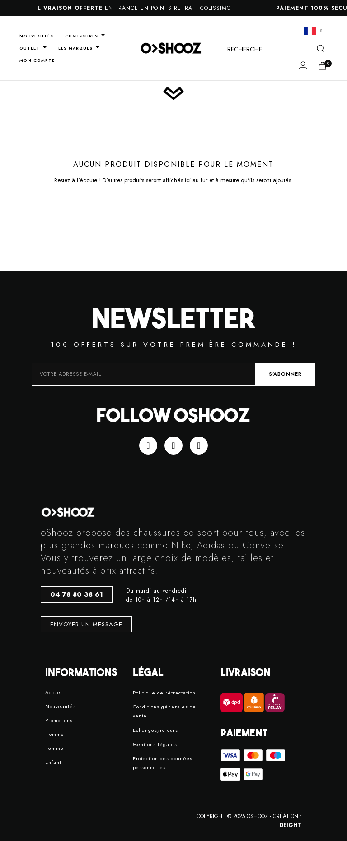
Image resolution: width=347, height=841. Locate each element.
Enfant (53, 762)
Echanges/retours (155, 730)
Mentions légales (155, 744)
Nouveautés (60, 706)
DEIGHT (291, 825)
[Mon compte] (303, 65)
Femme (54, 748)
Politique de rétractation (164, 692)
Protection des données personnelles (162, 763)
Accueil (54, 692)
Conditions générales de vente (164, 711)
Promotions (59, 720)
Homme (54, 734)
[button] (77, 594)
